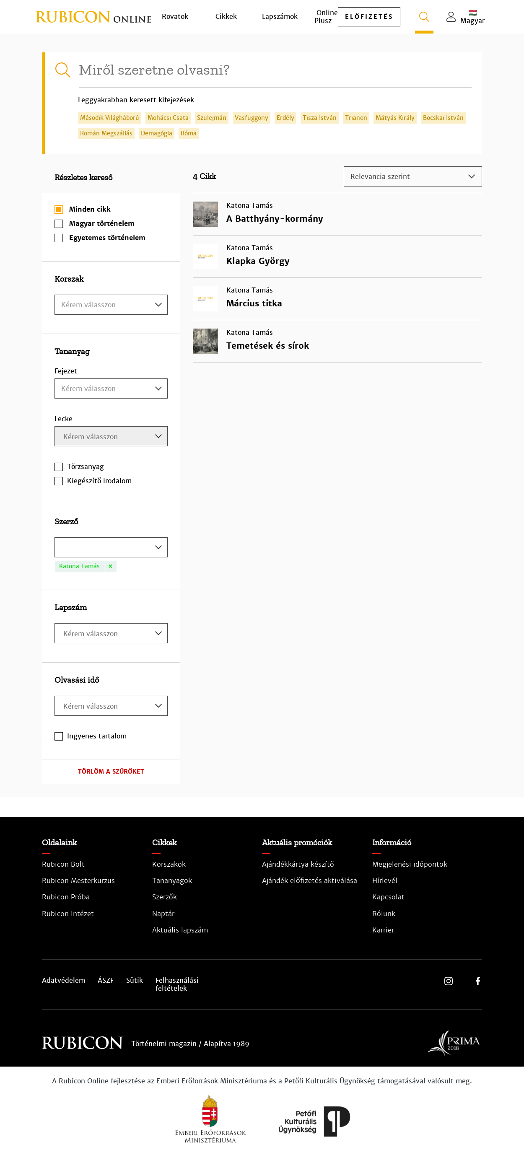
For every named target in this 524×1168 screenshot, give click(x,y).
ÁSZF (106, 980)
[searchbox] (112, 437)
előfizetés (369, 17)
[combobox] (111, 305)
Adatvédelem (63, 980)
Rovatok (175, 16)
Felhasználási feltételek (177, 984)
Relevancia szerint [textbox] (380, 176)
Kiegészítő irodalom (99, 481)
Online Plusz (326, 16)
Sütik (134, 980)
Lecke (63, 419)
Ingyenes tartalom (97, 736)
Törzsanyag (85, 467)
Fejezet (65, 371)
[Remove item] (110, 566)
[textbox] (111, 305)
